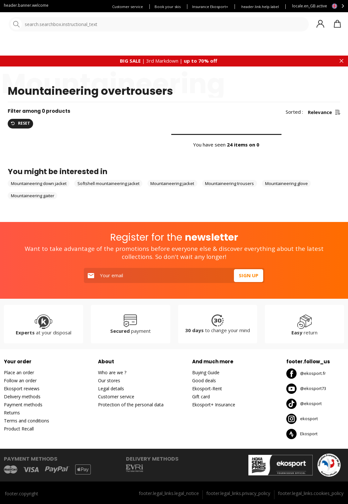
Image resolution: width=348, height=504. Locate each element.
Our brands (187, 48)
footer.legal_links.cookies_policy (311, 493)
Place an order (19, 373)
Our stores (109, 381)
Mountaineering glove (286, 198)
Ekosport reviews (22, 389)
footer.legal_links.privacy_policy (238, 493)
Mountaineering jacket (172, 198)
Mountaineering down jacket (39, 198)
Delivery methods (22, 397)
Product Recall (19, 429)
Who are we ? (112, 373)
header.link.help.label (260, 6)
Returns (12, 413)
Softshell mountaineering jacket (108, 198)
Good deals (204, 381)
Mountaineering (39, 77)
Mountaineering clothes (80, 77)
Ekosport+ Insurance (213, 405)
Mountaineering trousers (229, 198)
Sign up (248, 275)
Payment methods (23, 405)
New (214, 48)
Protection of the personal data (131, 405)
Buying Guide (205, 373)
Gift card (201, 397)
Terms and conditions (26, 421)
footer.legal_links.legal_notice (169, 493)
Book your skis (168, 6)
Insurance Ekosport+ (210, 6)
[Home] (38, 25)
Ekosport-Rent (207, 389)
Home (13, 77)
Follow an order (20, 381)
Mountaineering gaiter (32, 210)
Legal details (111, 389)
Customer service (127, 6)
